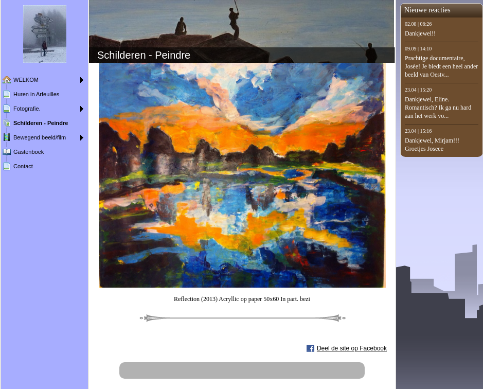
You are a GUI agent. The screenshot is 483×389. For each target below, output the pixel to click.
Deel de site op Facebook (352, 348)
